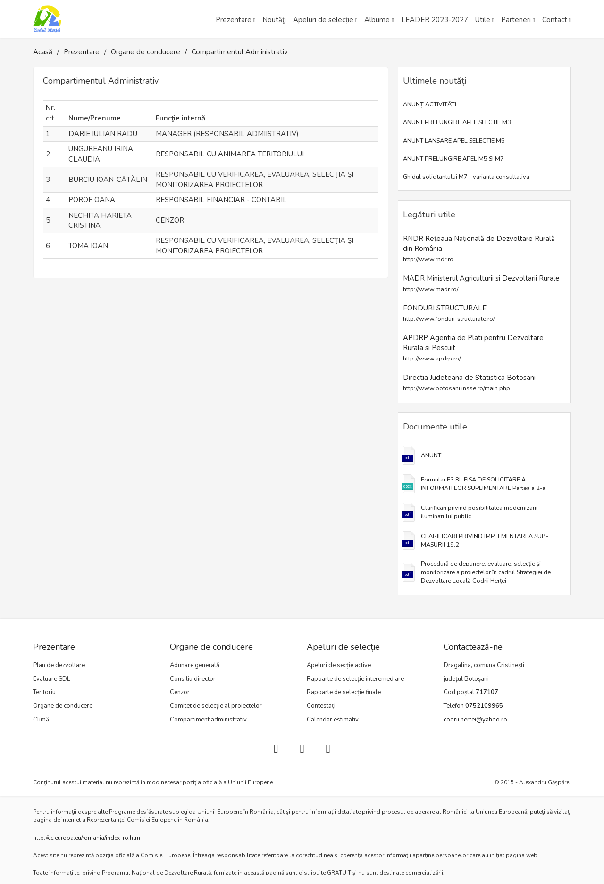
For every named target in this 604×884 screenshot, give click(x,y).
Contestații (322, 706)
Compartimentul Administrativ (240, 52)
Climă (41, 719)
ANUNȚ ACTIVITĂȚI (429, 104)
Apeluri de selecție (323, 20)
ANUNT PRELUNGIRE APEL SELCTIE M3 (457, 122)
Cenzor (180, 692)
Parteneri (516, 20)
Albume (377, 20)
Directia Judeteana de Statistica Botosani (469, 382)
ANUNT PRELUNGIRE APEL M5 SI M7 (453, 158)
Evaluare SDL (51, 679)
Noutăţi (274, 20)
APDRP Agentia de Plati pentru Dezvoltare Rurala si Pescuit (473, 348)
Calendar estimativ (333, 719)
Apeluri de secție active (339, 665)
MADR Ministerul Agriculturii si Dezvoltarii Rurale (481, 283)
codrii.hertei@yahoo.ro (475, 719)
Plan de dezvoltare (59, 665)
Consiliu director (193, 679)
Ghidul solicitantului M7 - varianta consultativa (466, 176)
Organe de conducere (145, 52)
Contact (554, 20)
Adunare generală (194, 665)
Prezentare (234, 20)
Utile (482, 20)
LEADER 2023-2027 (434, 20)
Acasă (42, 52)
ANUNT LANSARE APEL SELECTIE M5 (454, 141)
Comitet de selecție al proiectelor (216, 706)
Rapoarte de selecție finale (344, 692)
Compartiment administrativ (208, 719)
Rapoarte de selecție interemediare (355, 679)
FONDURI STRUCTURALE (449, 313)
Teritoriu (44, 692)
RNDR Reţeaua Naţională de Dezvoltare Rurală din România (479, 249)
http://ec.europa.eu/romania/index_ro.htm (86, 837)
